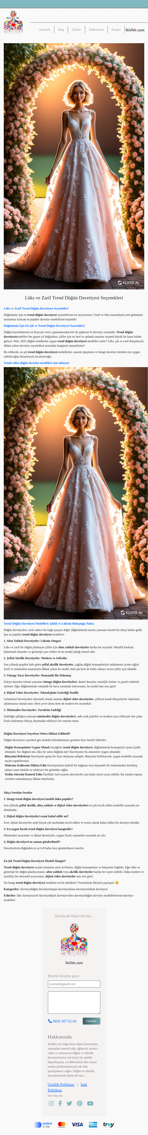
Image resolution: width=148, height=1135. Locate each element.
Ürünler (76, 29)
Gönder (91, 1021)
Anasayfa (44, 29)
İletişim (116, 29)
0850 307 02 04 (62, 1021)
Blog (61, 29)
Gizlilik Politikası (61, 1084)
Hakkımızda (96, 29)
